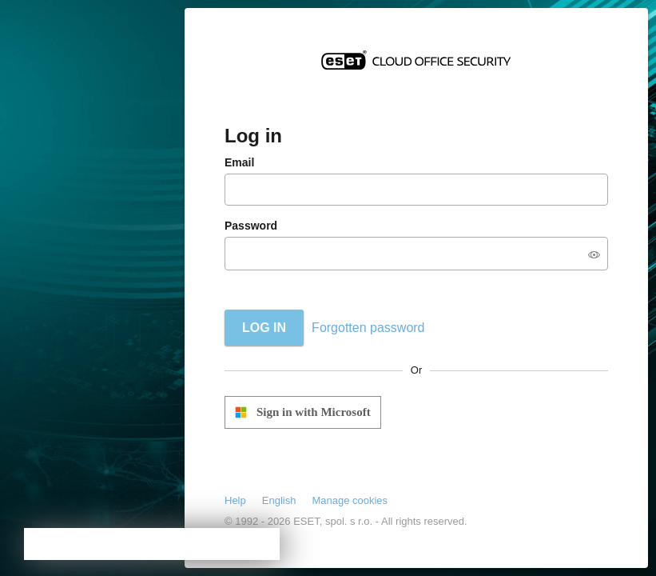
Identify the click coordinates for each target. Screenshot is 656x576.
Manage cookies (350, 500)
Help (235, 500)
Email (239, 162)
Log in (264, 327)
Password (251, 225)
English (279, 500)
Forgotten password (368, 327)
